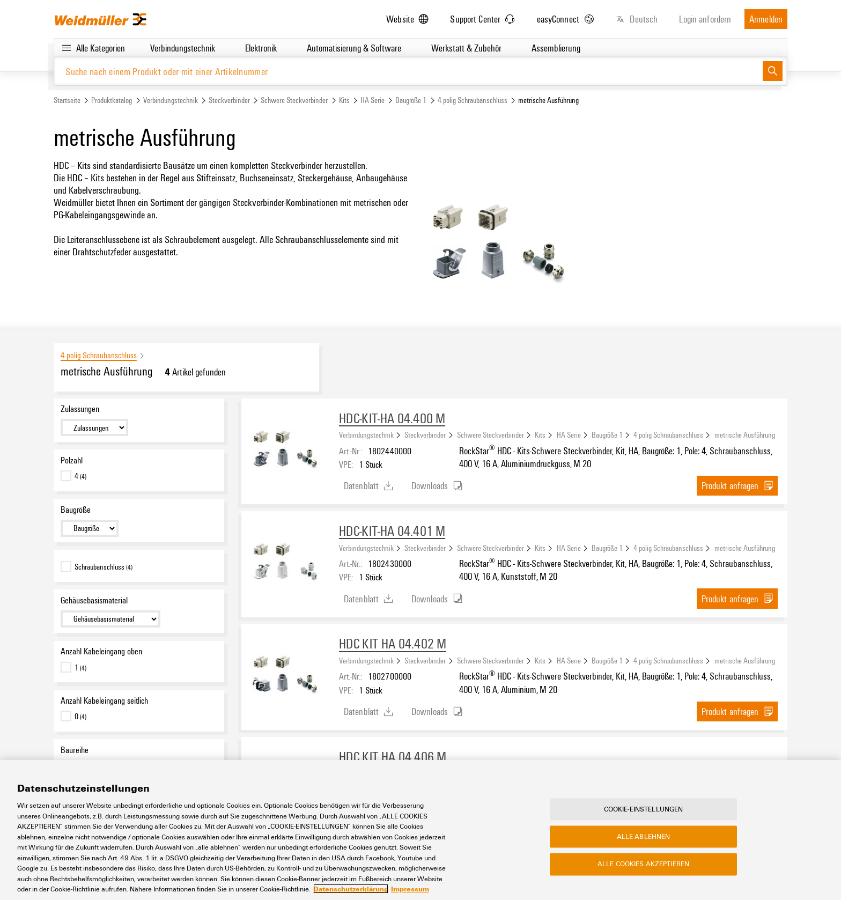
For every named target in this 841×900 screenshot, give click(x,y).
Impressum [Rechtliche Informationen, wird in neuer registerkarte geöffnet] (410, 889)
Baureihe (74, 750)
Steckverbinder (229, 100)
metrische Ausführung (744, 434)
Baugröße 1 (410, 100)
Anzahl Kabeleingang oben (101, 651)
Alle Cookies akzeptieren (643, 864)
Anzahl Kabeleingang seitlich (104, 700)
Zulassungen (80, 409)
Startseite (67, 100)
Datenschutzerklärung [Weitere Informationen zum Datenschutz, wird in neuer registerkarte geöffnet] (350, 889)
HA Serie (372, 100)
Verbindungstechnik (170, 100)
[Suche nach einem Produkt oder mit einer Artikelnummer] (408, 71)
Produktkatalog (111, 100)
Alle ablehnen (643, 836)
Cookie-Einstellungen (643, 809)
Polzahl (72, 460)
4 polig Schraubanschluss (472, 100)
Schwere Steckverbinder (294, 100)
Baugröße (76, 509)
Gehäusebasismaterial (94, 600)
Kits (344, 100)
